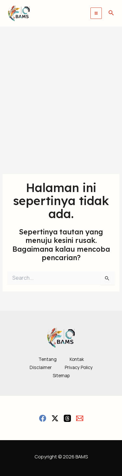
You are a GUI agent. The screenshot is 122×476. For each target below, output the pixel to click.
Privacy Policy (79, 367)
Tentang (47, 359)
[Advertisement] (61, 91)
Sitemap (61, 375)
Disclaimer (41, 367)
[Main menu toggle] (96, 13)
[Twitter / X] (55, 418)
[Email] (79, 418)
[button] (111, 13)
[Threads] (67, 418)
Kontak (77, 359)
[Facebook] (42, 418)
